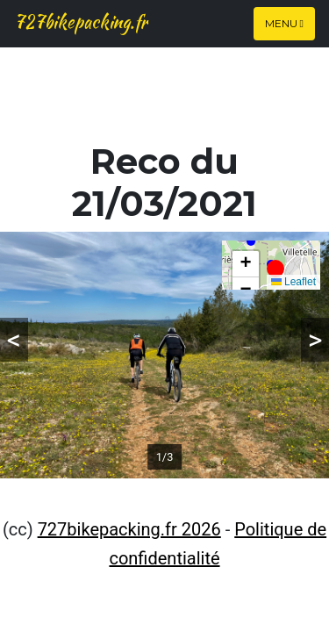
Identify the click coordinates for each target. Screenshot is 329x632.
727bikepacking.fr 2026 (129, 529)
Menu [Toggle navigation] (284, 23)
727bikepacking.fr (80, 21)
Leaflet (293, 282)
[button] (275, 268)
